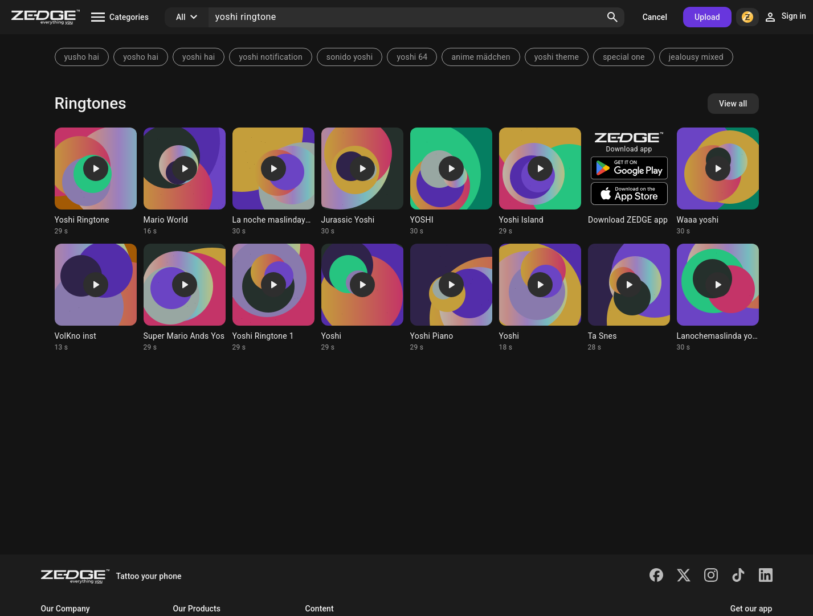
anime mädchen (480, 56)
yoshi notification (270, 56)
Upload (707, 17)
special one (624, 56)
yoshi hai (198, 56)
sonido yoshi (349, 56)
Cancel (655, 17)
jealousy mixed (696, 56)
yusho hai (82, 56)
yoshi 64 (412, 56)
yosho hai (140, 56)
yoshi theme (556, 56)
